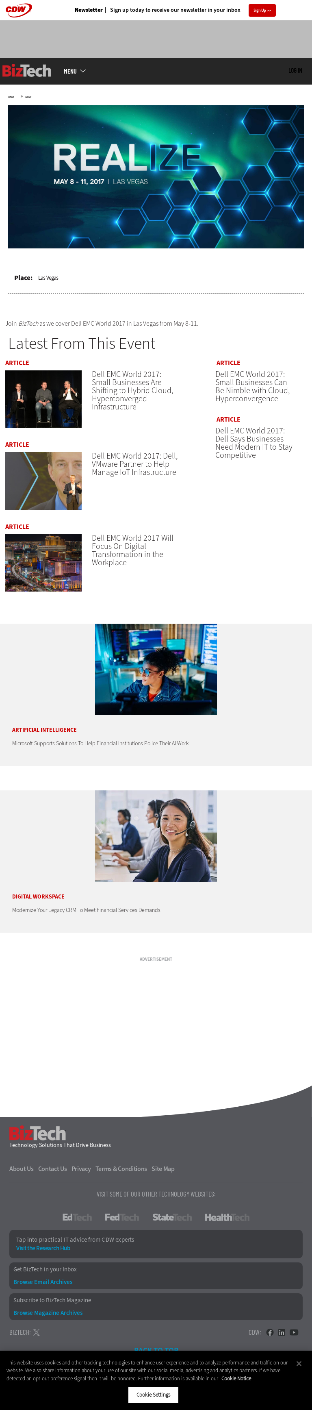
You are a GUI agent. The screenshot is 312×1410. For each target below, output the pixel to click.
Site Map (163, 1179)
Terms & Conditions (121, 1179)
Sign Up (260, 10)
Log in (295, 70)
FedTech (122, 1227)
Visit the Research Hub (43, 1259)
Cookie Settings (153, 1394)
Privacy (81, 1179)
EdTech (77, 1227)
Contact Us (52, 1179)
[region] (156, 1380)
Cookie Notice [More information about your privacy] (236, 1378)
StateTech (172, 1227)
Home (11, 97)
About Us (21, 1179)
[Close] (299, 1364)
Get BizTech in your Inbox (45, 1280)
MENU (70, 71)
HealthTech (227, 1227)
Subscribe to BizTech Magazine (52, 1311)
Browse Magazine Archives (47, 1324)
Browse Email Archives (42, 1292)
